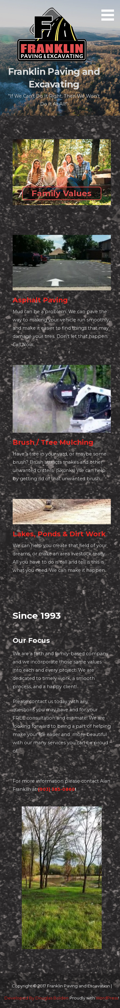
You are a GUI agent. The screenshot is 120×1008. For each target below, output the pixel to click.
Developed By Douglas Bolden (36, 997)
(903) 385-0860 (56, 789)
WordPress (107, 997)
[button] (110, 11)
